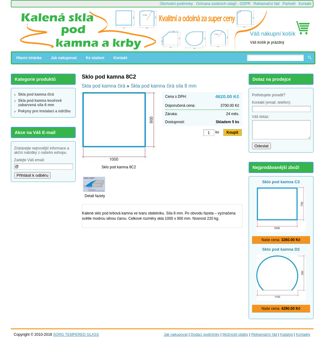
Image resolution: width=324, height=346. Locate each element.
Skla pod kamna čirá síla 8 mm (163, 86)
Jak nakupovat (64, 58)
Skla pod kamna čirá (36, 94)
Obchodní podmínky (176, 4)
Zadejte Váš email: (29, 160)
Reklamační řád (267, 4)
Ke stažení (95, 58)
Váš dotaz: (261, 117)
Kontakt (305, 4)
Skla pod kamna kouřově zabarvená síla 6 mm (40, 102)
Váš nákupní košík (273, 34)
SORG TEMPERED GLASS (76, 334)
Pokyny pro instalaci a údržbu (44, 111)
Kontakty (303, 334)
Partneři (289, 4)
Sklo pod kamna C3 (281, 181)
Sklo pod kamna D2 (281, 249)
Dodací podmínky (205, 334)
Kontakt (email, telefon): (271, 102)
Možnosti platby (235, 334)
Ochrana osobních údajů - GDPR (223, 4)
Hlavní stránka (29, 58)
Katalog (286, 334)
